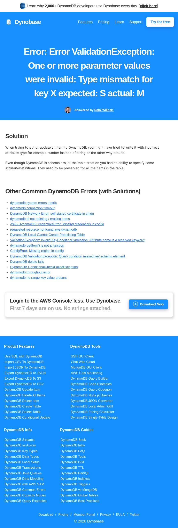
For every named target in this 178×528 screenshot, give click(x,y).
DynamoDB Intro (73, 445)
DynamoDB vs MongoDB (79, 490)
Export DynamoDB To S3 (23, 378)
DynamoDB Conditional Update (27, 417)
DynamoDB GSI (72, 462)
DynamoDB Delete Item (22, 401)
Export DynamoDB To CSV (24, 384)
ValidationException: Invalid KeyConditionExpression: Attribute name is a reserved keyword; (77, 240)
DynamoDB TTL (72, 467)
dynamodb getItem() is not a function (37, 245)
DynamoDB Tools (73, 456)
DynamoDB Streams (19, 440)
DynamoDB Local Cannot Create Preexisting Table (47, 235)
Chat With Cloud (83, 362)
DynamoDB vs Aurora (20, 445)
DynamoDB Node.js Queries (91, 395)
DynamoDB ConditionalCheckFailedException (44, 267)
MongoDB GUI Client (86, 367)
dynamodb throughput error (30, 272)
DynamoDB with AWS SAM (24, 484)
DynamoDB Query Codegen (91, 389)
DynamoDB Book (73, 440)
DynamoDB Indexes (75, 478)
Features (85, 22)
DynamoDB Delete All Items (25, 395)
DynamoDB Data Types (22, 456)
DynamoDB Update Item (22, 389)
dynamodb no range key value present (38, 277)
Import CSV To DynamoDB (24, 362)
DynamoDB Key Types (21, 451)
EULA (120, 514)
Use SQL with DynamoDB (23, 356)
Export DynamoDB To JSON (25, 373)
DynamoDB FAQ (73, 451)
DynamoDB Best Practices (80, 501)
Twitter (134, 514)
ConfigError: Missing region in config (37, 251)
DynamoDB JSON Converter (92, 401)
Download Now (148, 304)
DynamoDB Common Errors (25, 490)
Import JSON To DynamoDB (25, 367)
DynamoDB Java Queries (23, 473)
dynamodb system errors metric (33, 203)
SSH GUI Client (82, 356)
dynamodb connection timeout (32, 208)
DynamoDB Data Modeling (24, 478)
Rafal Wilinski (104, 110)
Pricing (103, 22)
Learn (119, 22)
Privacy (105, 514)
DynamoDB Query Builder (89, 378)
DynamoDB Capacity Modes (25, 495)
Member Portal (84, 514)
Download (46, 514)
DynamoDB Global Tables (79, 495)
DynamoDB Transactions (23, 467)
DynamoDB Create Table (23, 406)
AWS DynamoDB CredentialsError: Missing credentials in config (57, 224)
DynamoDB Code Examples (91, 384)
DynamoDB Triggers (75, 484)
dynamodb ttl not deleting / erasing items (40, 219)
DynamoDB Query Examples (26, 501)
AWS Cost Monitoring (86, 373)
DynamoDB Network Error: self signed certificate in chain (52, 213)
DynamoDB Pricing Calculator (92, 412)
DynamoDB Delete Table (22, 412)
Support (135, 22)
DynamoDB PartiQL (75, 473)
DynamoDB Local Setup (22, 462)
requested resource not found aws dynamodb (43, 229)
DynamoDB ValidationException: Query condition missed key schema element (67, 256)
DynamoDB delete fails (27, 261)
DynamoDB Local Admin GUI (92, 406)
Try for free (160, 22)
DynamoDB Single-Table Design (94, 417)
